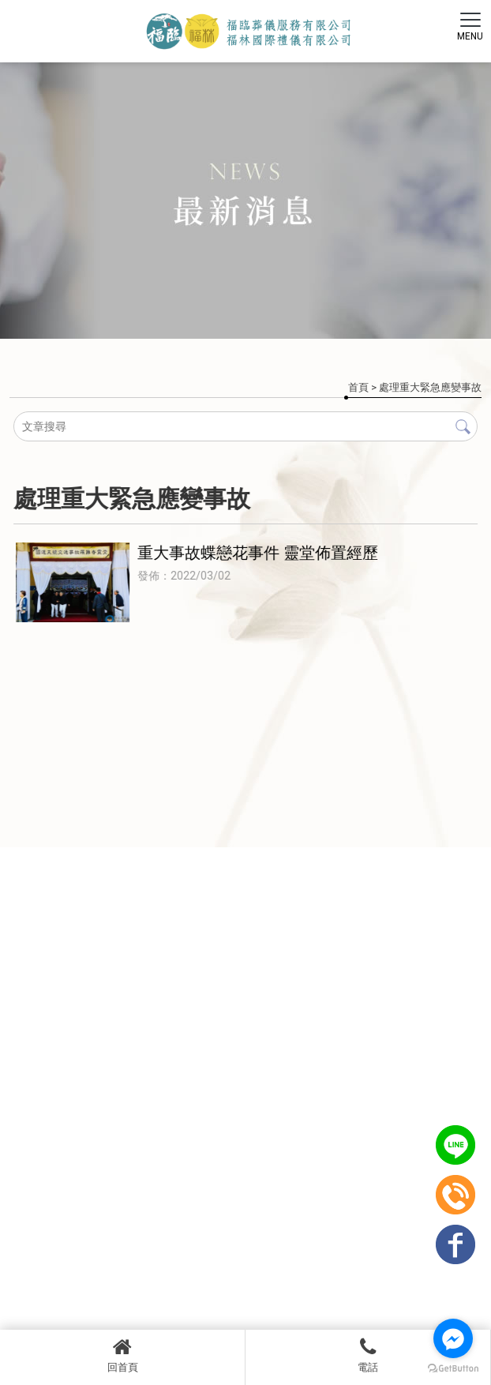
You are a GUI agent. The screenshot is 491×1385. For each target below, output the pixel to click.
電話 (367, 1355)
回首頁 (122, 1355)
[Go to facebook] (453, 1338)
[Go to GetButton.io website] (453, 1369)
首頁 (358, 387)
